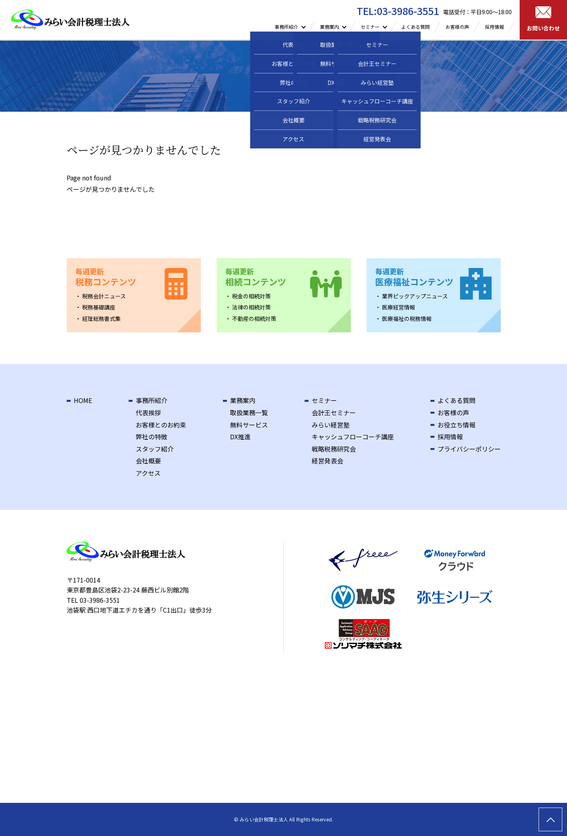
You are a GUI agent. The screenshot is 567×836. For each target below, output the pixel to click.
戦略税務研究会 (334, 449)
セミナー (324, 400)
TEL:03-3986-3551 (398, 11)
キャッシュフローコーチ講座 (353, 436)
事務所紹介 (151, 400)
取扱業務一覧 (249, 412)
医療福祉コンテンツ (414, 277)
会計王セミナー (334, 412)
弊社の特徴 (151, 436)
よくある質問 (415, 26)
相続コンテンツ (255, 277)
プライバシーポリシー (469, 449)
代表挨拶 (148, 412)
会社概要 (148, 460)
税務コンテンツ (105, 277)
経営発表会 (327, 460)
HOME (83, 400)
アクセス (148, 473)
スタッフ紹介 (155, 449)
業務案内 (242, 400)
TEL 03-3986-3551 (93, 600)
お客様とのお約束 (161, 424)
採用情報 (494, 26)
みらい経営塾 (331, 424)
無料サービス (249, 424)
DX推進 (240, 436)
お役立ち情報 (456, 424)
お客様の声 (457, 26)
